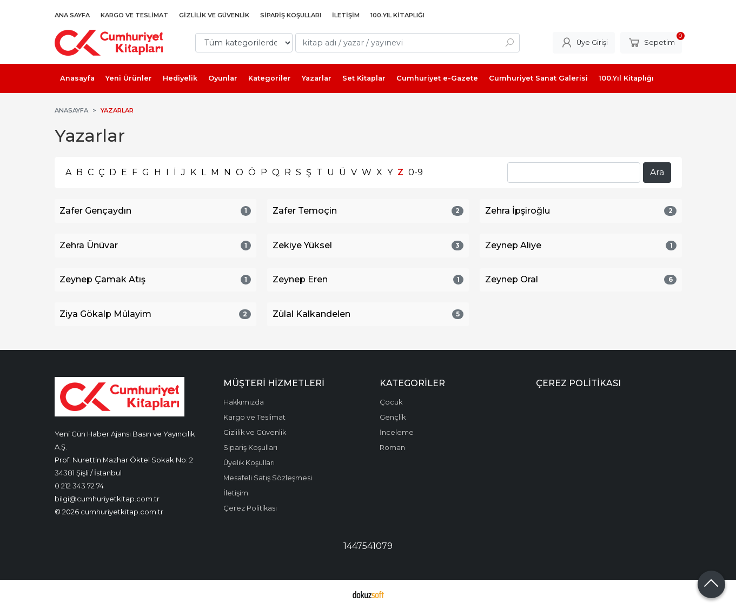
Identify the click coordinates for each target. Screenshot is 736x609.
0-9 (415, 172)
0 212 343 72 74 (79, 485)
